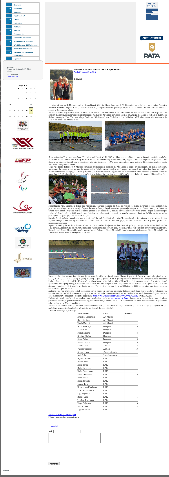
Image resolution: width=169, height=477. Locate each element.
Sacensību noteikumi (22, 38)
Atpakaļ (54, 426)
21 (22, 111)
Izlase (16, 19)
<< (10, 86)
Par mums (18, 8)
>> (35, 86)
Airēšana (17, 12)
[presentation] (72, 458)
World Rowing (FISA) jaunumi (26, 45)
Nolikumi (17, 27)
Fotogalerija (19, 34)
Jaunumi (17, 5)
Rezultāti (17, 30)
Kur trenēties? (19, 16)
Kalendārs (18, 23)
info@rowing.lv (12, 76)
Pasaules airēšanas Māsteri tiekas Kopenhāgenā (97, 69)
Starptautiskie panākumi (23, 41)
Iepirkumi (18, 59)
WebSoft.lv (7, 472)
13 (18, 104)
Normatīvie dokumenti (23, 49)
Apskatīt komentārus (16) (85, 72)
